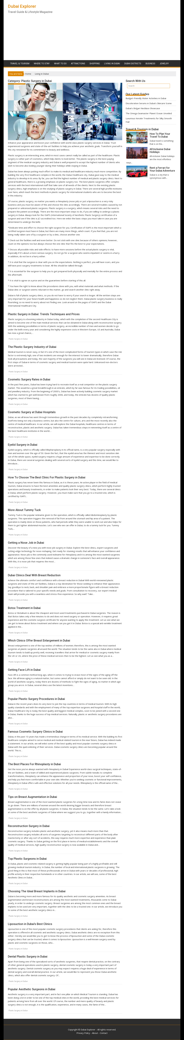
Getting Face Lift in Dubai (24, 669)
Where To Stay (42, 63)
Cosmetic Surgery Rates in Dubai (29, 379)
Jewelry (164, 63)
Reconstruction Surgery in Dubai (29, 826)
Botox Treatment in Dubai (24, 608)
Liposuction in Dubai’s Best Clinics (30, 924)
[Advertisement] (92, 39)
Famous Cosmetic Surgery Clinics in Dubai (35, 731)
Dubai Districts (132, 63)
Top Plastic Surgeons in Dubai (27, 858)
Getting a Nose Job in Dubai (26, 542)
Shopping (95, 63)
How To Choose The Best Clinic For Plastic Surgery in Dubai (46, 477)
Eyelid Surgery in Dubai (22, 444)
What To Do (60, 63)
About (95, 1033)
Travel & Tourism (19, 63)
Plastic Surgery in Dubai (18, 339)
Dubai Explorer (22, 6)
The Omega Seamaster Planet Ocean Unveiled (149, 113)
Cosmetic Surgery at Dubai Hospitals (32, 412)
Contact (104, 1033)
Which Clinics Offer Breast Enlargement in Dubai (39, 640)
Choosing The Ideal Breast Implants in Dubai (37, 891)
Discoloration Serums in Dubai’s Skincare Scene (149, 103)
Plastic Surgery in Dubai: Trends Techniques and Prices (44, 314)
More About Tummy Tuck (24, 510)
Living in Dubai (112, 63)
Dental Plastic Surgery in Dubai (27, 956)
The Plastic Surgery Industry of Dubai (32, 347)
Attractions (78, 63)
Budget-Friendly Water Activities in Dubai (146, 98)
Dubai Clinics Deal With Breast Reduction (34, 575)
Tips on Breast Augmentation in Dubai (32, 797)
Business (150, 63)
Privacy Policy (83, 1033)
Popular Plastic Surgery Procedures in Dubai (36, 699)
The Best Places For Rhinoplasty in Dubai (34, 764)
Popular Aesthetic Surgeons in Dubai (31, 989)
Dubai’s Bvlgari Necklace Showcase (143, 108)
